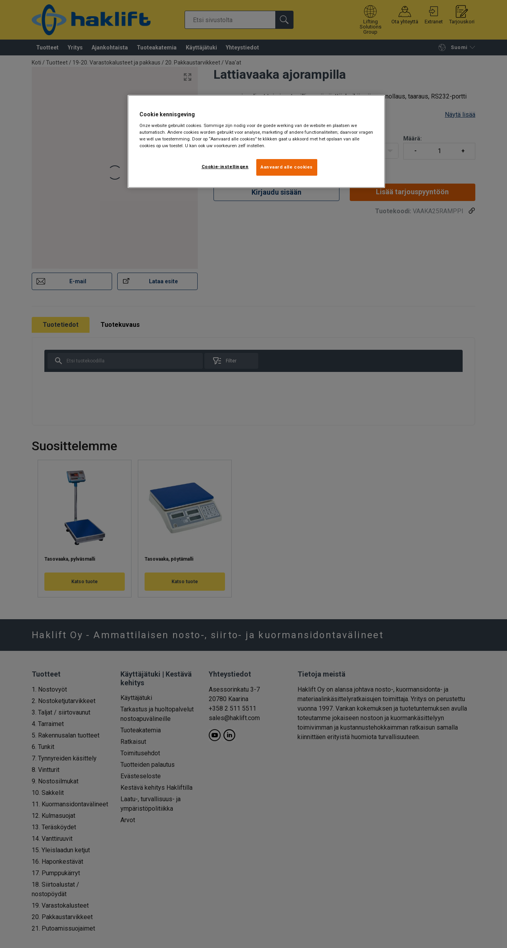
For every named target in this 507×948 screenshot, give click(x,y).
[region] (256, 141)
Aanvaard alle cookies (287, 167)
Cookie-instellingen (225, 166)
